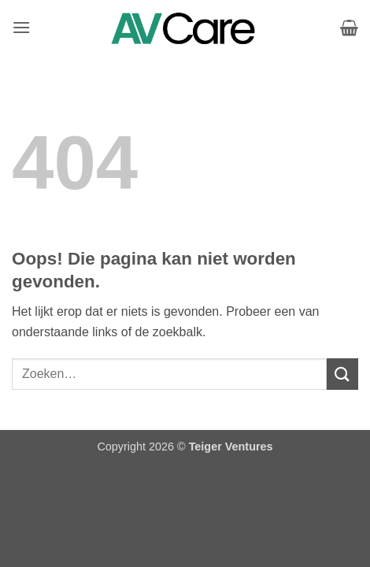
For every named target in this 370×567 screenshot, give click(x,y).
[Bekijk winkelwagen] (349, 27)
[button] (21, 27)
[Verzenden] (342, 373)
